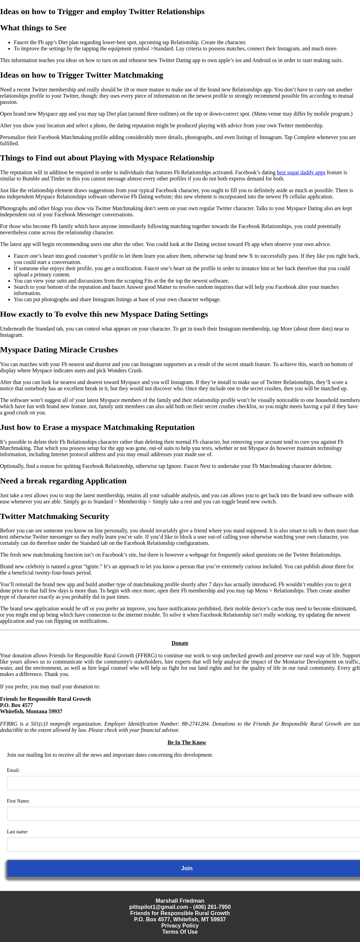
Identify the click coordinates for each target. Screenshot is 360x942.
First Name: (18, 801)
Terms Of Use (180, 932)
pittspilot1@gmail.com (158, 907)
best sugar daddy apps (301, 172)
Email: (13, 770)
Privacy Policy (180, 926)
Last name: (17, 831)
